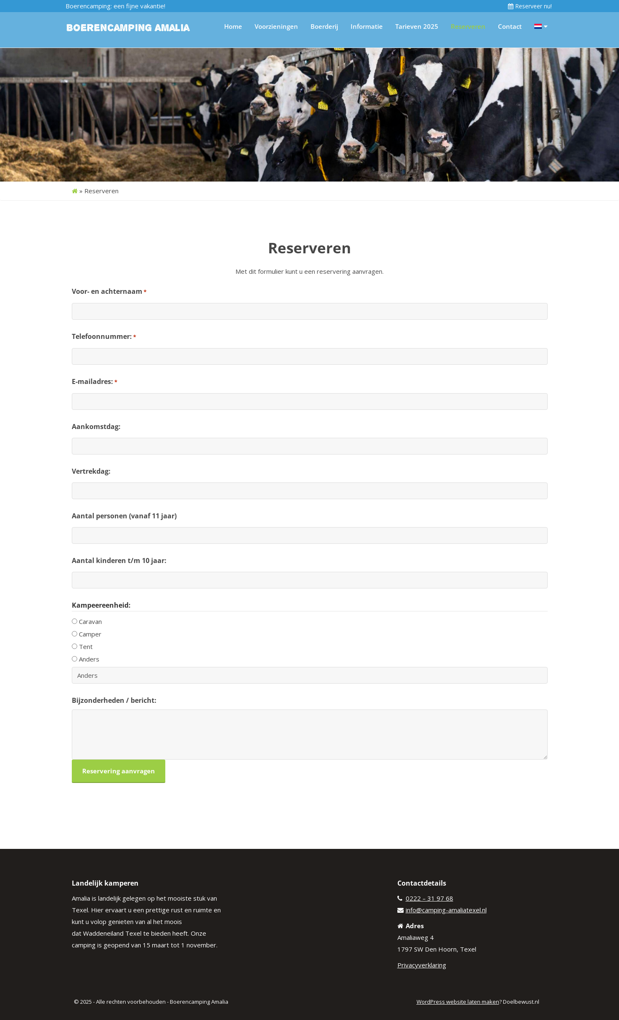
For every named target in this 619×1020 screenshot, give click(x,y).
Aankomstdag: (96, 426)
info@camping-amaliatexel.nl (446, 910)
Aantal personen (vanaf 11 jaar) (124, 515)
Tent (86, 646)
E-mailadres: (94, 382)
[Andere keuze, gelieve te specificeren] (310, 675)
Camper (90, 634)
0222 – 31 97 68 (429, 898)
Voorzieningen (276, 26)
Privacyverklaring (421, 965)
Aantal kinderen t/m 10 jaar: (119, 560)
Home (233, 26)
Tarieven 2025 (416, 26)
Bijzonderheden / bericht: (114, 700)
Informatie (367, 26)
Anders (89, 659)
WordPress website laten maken (458, 1001)
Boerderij (324, 26)
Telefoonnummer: (104, 337)
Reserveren (468, 26)
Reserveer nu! (530, 6)
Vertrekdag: (91, 471)
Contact (510, 26)
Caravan (90, 621)
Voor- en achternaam (109, 292)
